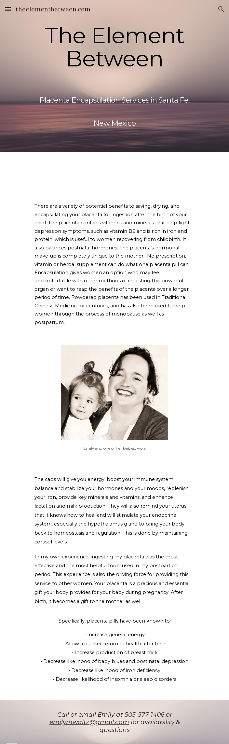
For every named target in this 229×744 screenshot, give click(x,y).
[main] (114, 76)
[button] (8, 9)
